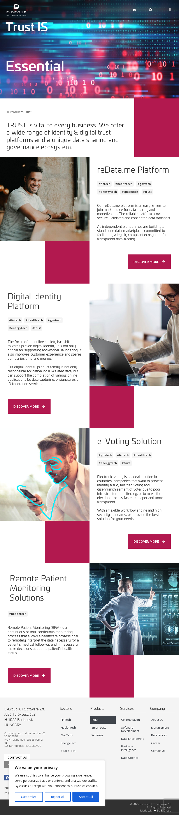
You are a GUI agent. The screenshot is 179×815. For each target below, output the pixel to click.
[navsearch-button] (150, 9)
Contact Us (158, 751)
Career (155, 743)
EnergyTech (68, 743)
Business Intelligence (128, 748)
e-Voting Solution (129, 440)
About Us (157, 720)
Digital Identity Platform (34, 301)
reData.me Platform (133, 169)
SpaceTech (68, 751)
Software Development (130, 729)
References (159, 735)
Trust (94, 720)
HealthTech (68, 727)
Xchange (97, 735)
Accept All (86, 797)
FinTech (66, 720)
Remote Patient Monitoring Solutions (38, 588)
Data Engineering (132, 739)
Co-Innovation (130, 720)
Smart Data (98, 727)
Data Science (130, 758)
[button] (116, 10)
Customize (29, 797)
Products (16, 112)
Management (160, 727)
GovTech (67, 735)
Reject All (57, 797)
